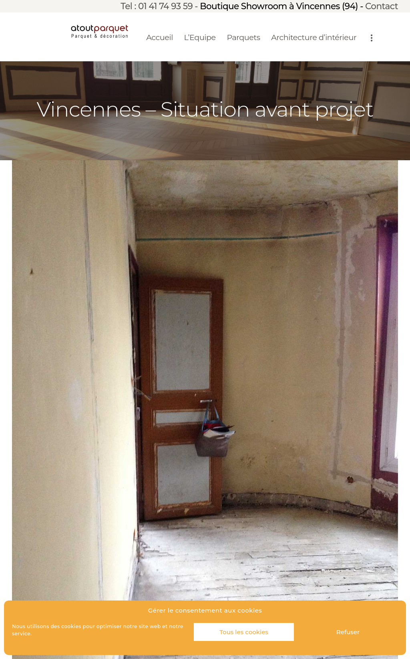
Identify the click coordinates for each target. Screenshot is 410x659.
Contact (381, 6)
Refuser (348, 632)
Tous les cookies (243, 632)
